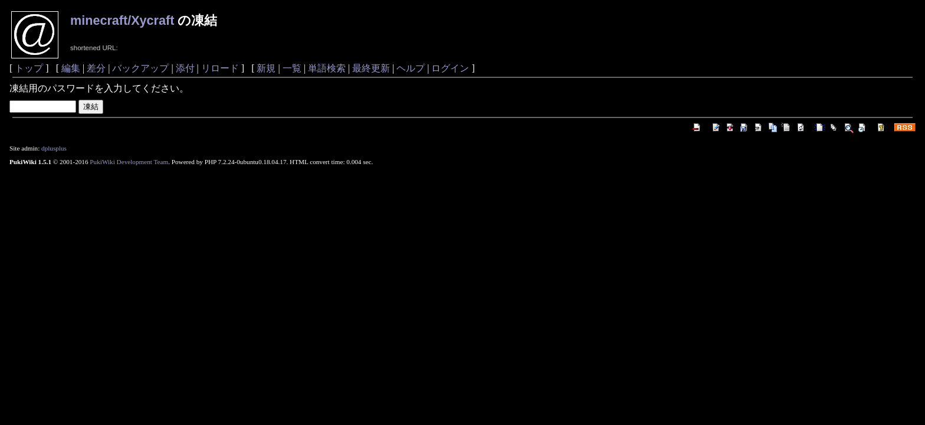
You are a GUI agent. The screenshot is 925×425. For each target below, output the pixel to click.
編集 (70, 68)
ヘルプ (410, 68)
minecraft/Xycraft (122, 20)
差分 (96, 68)
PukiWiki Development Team (129, 161)
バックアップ (140, 68)
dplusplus (54, 148)
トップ (29, 68)
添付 (185, 68)
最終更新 (371, 68)
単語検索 (327, 68)
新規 (266, 68)
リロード (220, 68)
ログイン (450, 68)
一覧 (292, 68)
